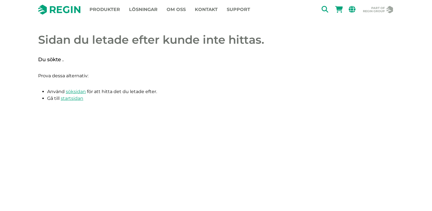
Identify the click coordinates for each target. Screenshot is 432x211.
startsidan (72, 98)
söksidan (76, 91)
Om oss (176, 9)
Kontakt (206, 9)
